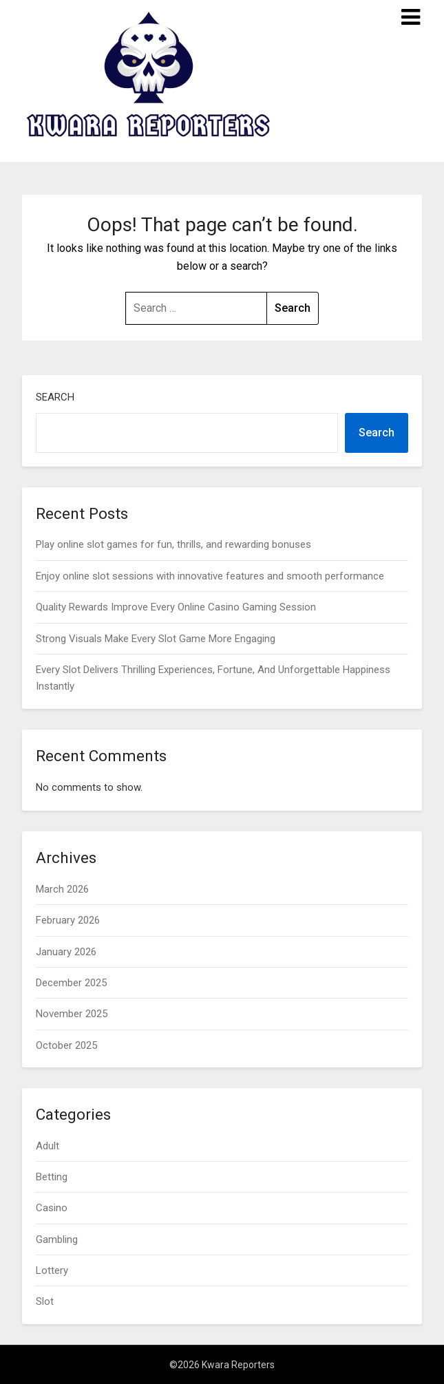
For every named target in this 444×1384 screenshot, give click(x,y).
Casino (51, 1208)
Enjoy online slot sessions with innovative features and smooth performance (210, 576)
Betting (51, 1177)
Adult (47, 1146)
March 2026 (62, 889)
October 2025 (66, 1045)
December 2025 (71, 983)
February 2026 (68, 920)
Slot (45, 1301)
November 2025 (71, 1014)
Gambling (57, 1239)
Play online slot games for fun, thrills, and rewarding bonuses (173, 544)
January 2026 (66, 952)
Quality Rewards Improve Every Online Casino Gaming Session (176, 607)
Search (55, 397)
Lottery (52, 1270)
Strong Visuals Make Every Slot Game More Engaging (155, 638)
